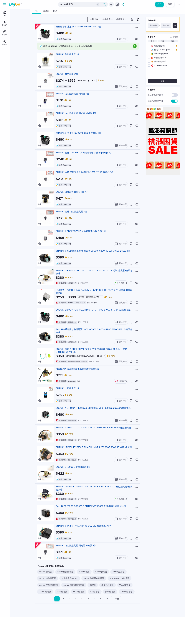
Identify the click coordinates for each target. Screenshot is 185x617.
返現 (172, 41)
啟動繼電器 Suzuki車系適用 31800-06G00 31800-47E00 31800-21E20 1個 (93, 250)
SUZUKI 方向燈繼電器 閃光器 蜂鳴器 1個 (76, 113)
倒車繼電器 (110, 591)
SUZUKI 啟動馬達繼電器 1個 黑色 (72, 191)
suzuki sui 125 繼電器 (119, 578)
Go (175, 25)
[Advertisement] (163, 217)
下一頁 (116, 598)
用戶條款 (19, 71)
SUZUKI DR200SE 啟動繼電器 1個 (73, 467)
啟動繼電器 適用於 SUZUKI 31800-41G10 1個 (78, 26)
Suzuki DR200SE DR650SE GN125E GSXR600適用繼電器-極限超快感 (91, 506)
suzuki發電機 (101, 572)
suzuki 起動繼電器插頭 (74, 585)
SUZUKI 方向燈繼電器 (67, 74)
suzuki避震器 (118, 572)
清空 (162, 41)
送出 (162, 81)
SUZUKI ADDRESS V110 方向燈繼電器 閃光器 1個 (81, 231)
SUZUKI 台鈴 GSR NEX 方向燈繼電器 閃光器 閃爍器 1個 (84, 152)
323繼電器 (94, 591)
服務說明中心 (7, 75)
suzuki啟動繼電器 (65, 572)
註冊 (170, 4)
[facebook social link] (3, 83)
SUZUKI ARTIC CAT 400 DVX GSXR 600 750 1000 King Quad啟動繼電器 (93, 408)
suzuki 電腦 (84, 572)
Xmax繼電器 (78, 591)
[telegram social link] (8, 83)
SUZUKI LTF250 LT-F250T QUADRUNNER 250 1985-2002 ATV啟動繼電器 (94, 447)
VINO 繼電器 (127, 591)
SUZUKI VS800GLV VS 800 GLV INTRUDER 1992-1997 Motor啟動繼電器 (93, 427)
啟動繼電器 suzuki (70, 578)
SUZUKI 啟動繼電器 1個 (68, 54)
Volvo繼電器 (124, 585)
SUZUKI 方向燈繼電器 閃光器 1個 (72, 93)
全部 (152, 41)
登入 (159, 4)
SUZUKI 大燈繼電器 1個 (68, 388)
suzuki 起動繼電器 (47, 578)
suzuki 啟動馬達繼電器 (94, 578)
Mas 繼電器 (62, 591)
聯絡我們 (12, 71)
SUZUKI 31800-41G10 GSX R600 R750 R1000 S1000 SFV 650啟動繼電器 (93, 309)
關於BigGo (20, 67)
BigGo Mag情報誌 (9, 67)
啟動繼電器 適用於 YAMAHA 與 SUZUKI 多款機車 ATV (83, 525)
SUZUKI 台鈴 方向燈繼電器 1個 (71, 211)
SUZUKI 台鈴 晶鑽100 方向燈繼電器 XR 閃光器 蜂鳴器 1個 (84, 172)
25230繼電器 (45, 591)
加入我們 (5, 71)
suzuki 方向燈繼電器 (48, 585)
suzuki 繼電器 (45, 572)
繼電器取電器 (107, 585)
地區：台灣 (9, 78)
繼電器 (93, 585)
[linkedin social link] (13, 83)
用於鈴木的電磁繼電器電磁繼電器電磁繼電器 (77, 368)
